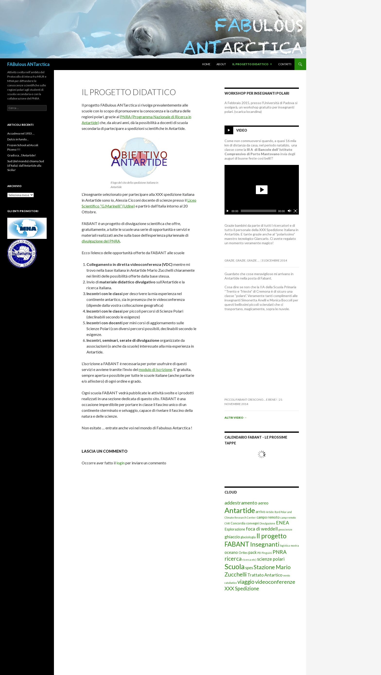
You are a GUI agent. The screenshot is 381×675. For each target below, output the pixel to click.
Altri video (236, 417)
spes (249, 567)
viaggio (245, 581)
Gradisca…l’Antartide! (21, 155)
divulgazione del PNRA (101, 241)
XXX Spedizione (242, 588)
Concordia (238, 523)
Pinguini (267, 552)
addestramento (241, 502)
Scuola (234, 566)
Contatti (284, 64)
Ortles (243, 553)
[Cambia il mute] (289, 211)
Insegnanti (264, 544)
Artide (270, 511)
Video (241, 130)
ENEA (282, 522)
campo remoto (268, 517)
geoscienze (285, 529)
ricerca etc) (249, 559)
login (120, 462)
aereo (263, 503)
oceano (231, 552)
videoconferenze (275, 581)
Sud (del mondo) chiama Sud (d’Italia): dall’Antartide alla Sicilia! (25, 165)
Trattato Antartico (264, 574)
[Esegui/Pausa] (228, 211)
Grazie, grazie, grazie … (242, 260)
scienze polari (271, 559)
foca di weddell (262, 528)
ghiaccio (232, 536)
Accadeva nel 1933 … (21, 133)
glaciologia (248, 537)
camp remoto (288, 517)
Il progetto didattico (250, 64)
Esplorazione (235, 529)
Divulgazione (267, 523)
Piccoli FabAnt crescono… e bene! (251, 399)
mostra (295, 545)
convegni (252, 523)
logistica (285, 545)
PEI (259, 552)
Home (206, 64)
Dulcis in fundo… (18, 139)
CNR (227, 523)
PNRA (279, 552)
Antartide (240, 510)
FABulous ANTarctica (28, 64)
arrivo (260, 511)
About (221, 64)
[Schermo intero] (295, 211)
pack (252, 552)
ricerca (233, 558)
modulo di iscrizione (155, 369)
